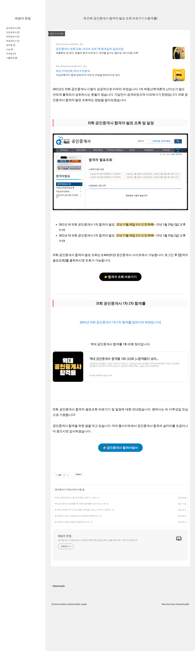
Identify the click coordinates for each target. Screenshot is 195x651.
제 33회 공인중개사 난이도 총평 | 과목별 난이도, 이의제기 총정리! (82, 510)
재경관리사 (12, 41)
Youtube (77, 604)
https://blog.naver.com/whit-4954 (69, 66)
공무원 (10, 45)
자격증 (11, 53)
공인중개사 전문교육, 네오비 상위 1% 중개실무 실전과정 (90, 48)
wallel (187, 604)
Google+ (84, 604)
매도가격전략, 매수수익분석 (73, 70)
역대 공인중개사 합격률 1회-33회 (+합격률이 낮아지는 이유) (80, 504)
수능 (9, 49)
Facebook (70, 604)
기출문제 (11, 58)
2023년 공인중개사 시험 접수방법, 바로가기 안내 (75, 497)
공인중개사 (13, 28)
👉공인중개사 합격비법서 (120, 447)
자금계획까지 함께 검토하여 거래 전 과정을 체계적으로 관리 (88, 75)
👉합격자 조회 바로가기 (120, 277)
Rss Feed (55, 604)
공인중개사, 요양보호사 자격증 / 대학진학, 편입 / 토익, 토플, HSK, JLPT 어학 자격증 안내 (97, 540)
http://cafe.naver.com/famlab (67, 44)
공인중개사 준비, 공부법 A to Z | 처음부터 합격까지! (76, 516)
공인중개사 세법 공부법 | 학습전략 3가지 (72, 522)
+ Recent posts (58, 586)
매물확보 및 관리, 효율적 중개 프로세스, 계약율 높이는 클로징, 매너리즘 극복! (97, 52)
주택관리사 (12, 36)
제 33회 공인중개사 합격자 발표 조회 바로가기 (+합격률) (120, 18)
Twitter (63, 604)
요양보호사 (12, 32)
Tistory (172, 604)
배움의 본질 (23, 18)
